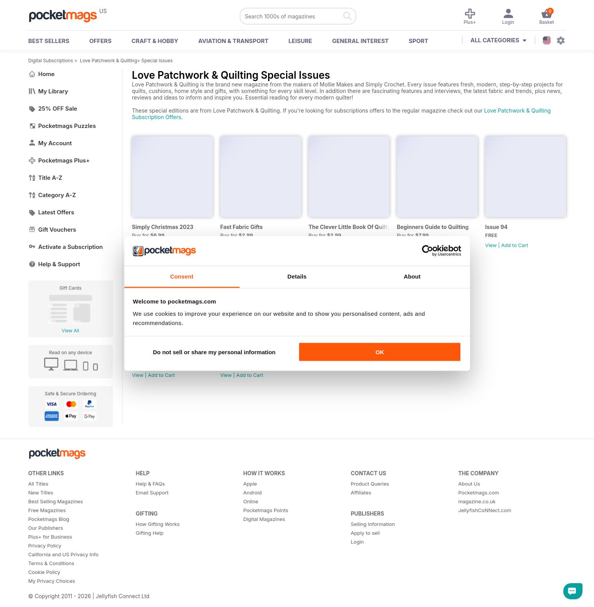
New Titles (40, 492)
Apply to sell (365, 533)
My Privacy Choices (51, 581)
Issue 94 (496, 227)
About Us (469, 484)
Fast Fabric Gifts (241, 227)
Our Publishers (45, 528)
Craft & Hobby (154, 41)
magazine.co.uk (477, 501)
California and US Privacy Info (63, 554)
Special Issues (156, 60)
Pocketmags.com (478, 492)
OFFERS (100, 41)
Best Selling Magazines (55, 501)
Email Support (152, 492)
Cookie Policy (44, 572)
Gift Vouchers (52, 229)
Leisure (300, 41)
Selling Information (373, 524)
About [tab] (412, 276)
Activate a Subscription (65, 246)
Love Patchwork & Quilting (108, 60)
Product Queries (370, 484)
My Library (48, 91)
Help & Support (54, 264)
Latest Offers (51, 212)
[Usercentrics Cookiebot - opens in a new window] (427, 251)
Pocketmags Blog (48, 519)
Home (41, 74)
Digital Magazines (264, 519)
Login (357, 542)
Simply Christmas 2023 (163, 227)
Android (252, 492)
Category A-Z (52, 195)
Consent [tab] (182, 276)
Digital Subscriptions (50, 60)
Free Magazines (47, 510)
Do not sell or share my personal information (214, 352)
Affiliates (361, 492)
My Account (50, 143)
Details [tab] (297, 276)
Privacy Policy (44, 545)
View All (70, 330)
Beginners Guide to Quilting (433, 227)
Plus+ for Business (50, 537)
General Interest (360, 41)
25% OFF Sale (52, 108)
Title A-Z (45, 177)
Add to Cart (514, 245)
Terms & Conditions (51, 563)
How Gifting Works (158, 524)
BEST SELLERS (48, 41)
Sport (418, 41)
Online (250, 501)
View (491, 245)
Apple (250, 484)
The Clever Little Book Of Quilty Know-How (349, 227)
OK (380, 352)
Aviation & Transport (233, 41)
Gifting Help (150, 533)
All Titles (38, 484)
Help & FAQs (150, 484)
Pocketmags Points (265, 510)
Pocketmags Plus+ (59, 160)
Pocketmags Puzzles (62, 125)
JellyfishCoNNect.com (484, 510)
